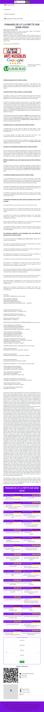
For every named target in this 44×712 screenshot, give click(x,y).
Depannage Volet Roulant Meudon (14, 708)
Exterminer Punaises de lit (27, 704)
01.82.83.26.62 (24, 675)
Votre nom (22, 640)
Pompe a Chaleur (36, 704)
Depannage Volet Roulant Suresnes (32, 707)
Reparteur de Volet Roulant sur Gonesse (12, 706)
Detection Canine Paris (16, 704)
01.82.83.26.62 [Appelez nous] (19, 2)
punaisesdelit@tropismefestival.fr (28, 673)
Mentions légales (5, 702)
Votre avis (22, 655)
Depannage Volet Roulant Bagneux (29, 708)
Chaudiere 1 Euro (7, 704)
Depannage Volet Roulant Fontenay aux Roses (22, 710)
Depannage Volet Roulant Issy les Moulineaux (14, 707)
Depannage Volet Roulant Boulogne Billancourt (30, 706)
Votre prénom (22, 645)
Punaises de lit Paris (24, 689)
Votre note (22, 650)
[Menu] (29, 2)
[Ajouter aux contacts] (27, 2)
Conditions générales (14, 702)
